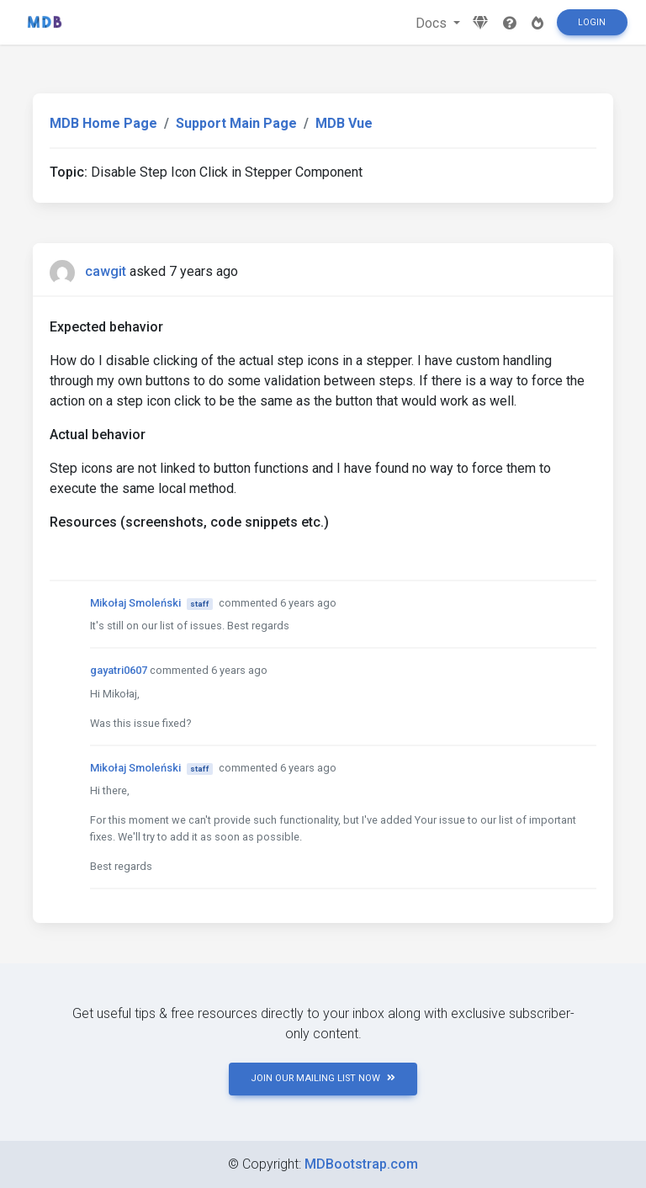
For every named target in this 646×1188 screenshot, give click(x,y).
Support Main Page (236, 123)
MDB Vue (344, 123)
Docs (433, 23)
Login (592, 22)
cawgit (105, 271)
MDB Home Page (103, 123)
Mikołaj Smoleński (135, 603)
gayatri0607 (118, 670)
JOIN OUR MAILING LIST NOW (323, 1078)
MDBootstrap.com (361, 1164)
